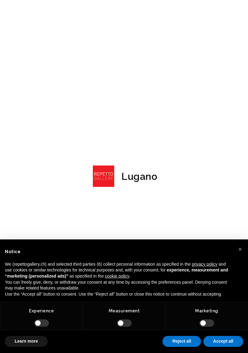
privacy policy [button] (204, 264)
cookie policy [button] (117, 276)
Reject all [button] (181, 341)
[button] (240, 249)
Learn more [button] (26, 341)
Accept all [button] (223, 341)
